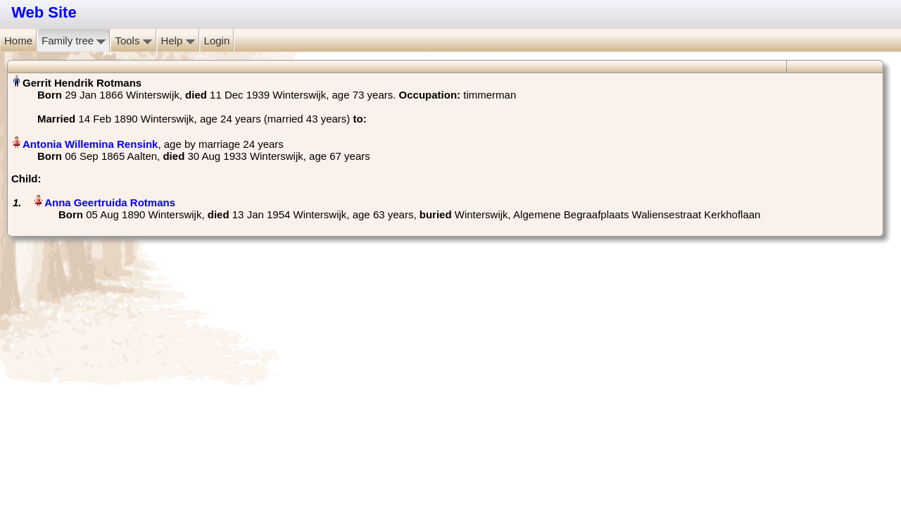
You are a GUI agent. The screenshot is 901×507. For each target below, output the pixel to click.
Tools (133, 40)
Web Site (44, 12)
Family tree (74, 40)
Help (178, 40)
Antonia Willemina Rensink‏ (90, 144)
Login (217, 40)
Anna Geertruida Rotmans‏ (109, 202)
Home (18, 40)
